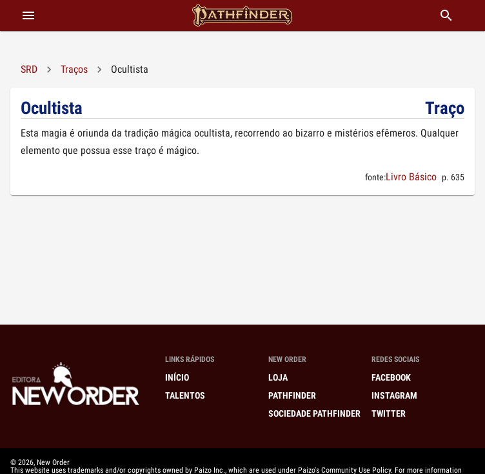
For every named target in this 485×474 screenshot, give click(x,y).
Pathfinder (292, 395)
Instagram (394, 395)
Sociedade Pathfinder (314, 413)
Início (177, 377)
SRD (29, 69)
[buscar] (446, 15)
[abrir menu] (28, 15)
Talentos (185, 395)
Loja (278, 377)
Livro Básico (411, 177)
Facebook (391, 377)
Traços (74, 69)
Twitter (388, 413)
